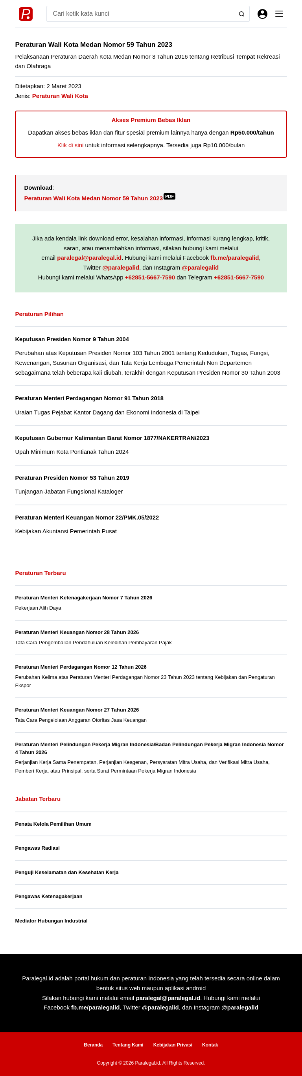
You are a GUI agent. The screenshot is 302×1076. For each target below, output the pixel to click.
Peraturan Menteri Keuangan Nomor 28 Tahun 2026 (77, 632)
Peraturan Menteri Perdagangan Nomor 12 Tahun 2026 (80, 667)
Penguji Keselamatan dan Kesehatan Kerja (66, 872)
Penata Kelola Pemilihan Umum (53, 824)
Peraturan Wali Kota (60, 95)
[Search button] (242, 14)
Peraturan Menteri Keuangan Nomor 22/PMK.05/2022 (87, 517)
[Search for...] (140, 14)
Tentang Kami (127, 1045)
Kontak (210, 1045)
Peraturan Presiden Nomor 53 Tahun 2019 (72, 478)
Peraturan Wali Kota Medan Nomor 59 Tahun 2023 (99, 198)
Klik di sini (70, 145)
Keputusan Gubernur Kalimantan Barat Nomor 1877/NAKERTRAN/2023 (112, 438)
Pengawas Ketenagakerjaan (48, 896)
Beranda (93, 1045)
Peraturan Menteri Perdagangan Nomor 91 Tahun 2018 (89, 398)
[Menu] (279, 14)
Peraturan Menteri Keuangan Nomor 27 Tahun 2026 (77, 710)
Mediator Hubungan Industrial (51, 921)
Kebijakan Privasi (172, 1045)
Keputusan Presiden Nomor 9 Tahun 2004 (72, 339)
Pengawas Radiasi (37, 848)
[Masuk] (262, 14)
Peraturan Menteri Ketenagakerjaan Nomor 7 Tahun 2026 (83, 598)
